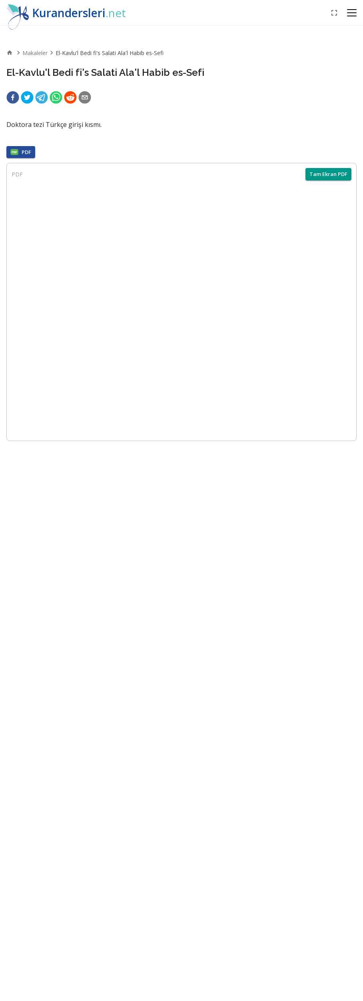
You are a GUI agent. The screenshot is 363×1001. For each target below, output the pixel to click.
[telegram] (41, 97)
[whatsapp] (56, 97)
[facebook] (12, 97)
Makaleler (35, 53)
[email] (84, 97)
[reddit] (70, 97)
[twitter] (27, 97)
